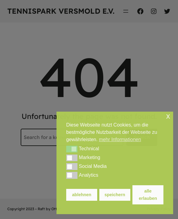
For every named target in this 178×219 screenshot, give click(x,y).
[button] (71, 149)
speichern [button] (114, 194)
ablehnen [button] (81, 194)
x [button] (168, 116)
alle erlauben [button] (148, 195)
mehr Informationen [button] (120, 139)
